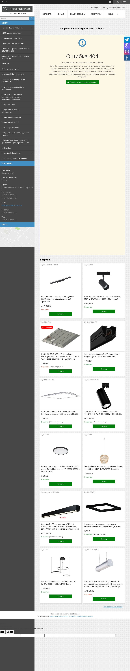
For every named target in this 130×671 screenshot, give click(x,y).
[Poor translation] (9, 632)
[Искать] (31, 18)
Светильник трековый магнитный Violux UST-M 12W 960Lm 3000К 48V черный (102, 297)
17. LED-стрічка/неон (10, 127)
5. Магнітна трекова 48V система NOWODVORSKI (15, 49)
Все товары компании (113, 607)
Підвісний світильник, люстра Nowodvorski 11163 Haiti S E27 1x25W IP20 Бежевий (103, 467)
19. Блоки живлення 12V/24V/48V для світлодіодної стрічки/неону (15, 141)
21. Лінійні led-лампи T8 (11, 153)
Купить (61, 314)
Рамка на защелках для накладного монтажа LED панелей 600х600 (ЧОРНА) (102, 525)
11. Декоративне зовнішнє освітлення (13, 88)
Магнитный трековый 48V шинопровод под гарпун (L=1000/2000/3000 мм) (102, 355)
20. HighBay (6, 148)
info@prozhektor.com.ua (12, 205)
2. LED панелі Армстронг (11, 33)
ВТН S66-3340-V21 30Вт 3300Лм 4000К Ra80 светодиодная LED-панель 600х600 (59, 412)
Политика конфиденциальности (81, 616)
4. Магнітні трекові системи (13, 43)
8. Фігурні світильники (11, 69)
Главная (46, 14)
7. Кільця (5, 64)
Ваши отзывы (77, 14)
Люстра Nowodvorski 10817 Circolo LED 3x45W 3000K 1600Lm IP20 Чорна (58, 582)
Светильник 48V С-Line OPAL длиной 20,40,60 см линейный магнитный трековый (57, 299)
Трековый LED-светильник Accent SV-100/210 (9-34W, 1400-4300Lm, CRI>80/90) (103, 412)
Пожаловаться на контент (58, 616)
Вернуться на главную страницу (83, 82)
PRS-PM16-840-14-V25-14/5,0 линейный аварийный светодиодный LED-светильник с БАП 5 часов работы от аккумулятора (103, 584)
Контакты (96, 14)
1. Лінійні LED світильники (12, 28)
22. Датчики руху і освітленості (14, 158)
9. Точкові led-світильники (13, 74)
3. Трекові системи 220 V (12, 38)
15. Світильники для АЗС (12, 117)
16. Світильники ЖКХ (10, 122)
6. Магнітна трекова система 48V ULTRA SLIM (15, 57)
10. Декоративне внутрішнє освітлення (13, 80)
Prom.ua (76, 614)
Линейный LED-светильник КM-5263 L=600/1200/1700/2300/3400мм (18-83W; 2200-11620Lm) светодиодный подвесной (60, 526)
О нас (61, 14)
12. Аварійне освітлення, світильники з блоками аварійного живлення (12, 96)
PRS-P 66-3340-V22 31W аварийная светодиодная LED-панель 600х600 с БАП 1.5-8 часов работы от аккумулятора (60, 356)
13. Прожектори (8, 104)
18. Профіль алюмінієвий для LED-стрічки (15, 134)
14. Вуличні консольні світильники (11, 110)
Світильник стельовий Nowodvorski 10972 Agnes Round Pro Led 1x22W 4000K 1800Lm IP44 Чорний (60, 469)
